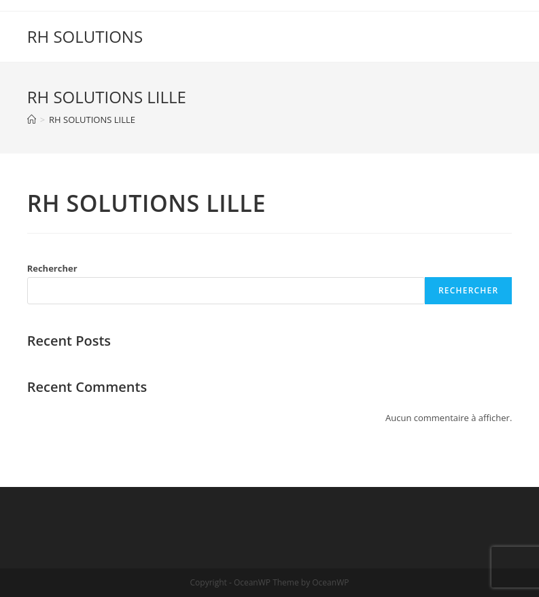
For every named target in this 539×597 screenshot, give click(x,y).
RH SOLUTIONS (85, 36)
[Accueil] (31, 119)
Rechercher (52, 268)
